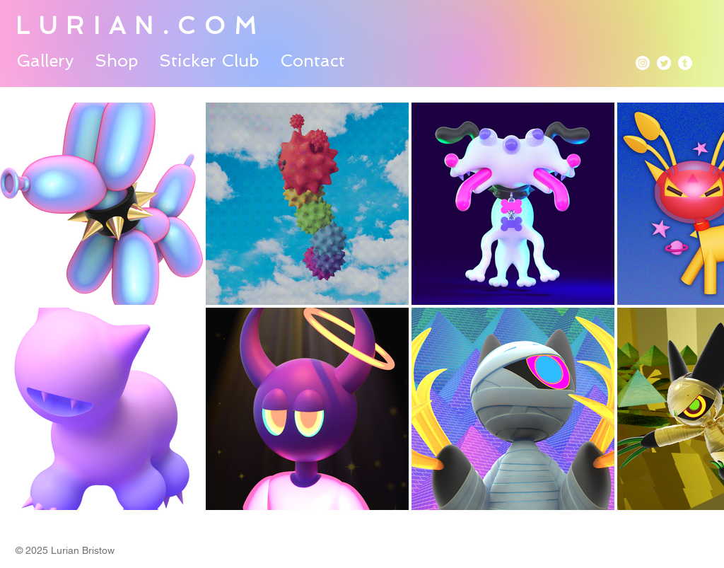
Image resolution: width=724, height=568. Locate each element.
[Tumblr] (685, 63)
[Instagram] (643, 63)
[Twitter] (664, 63)
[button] (45, 59)
